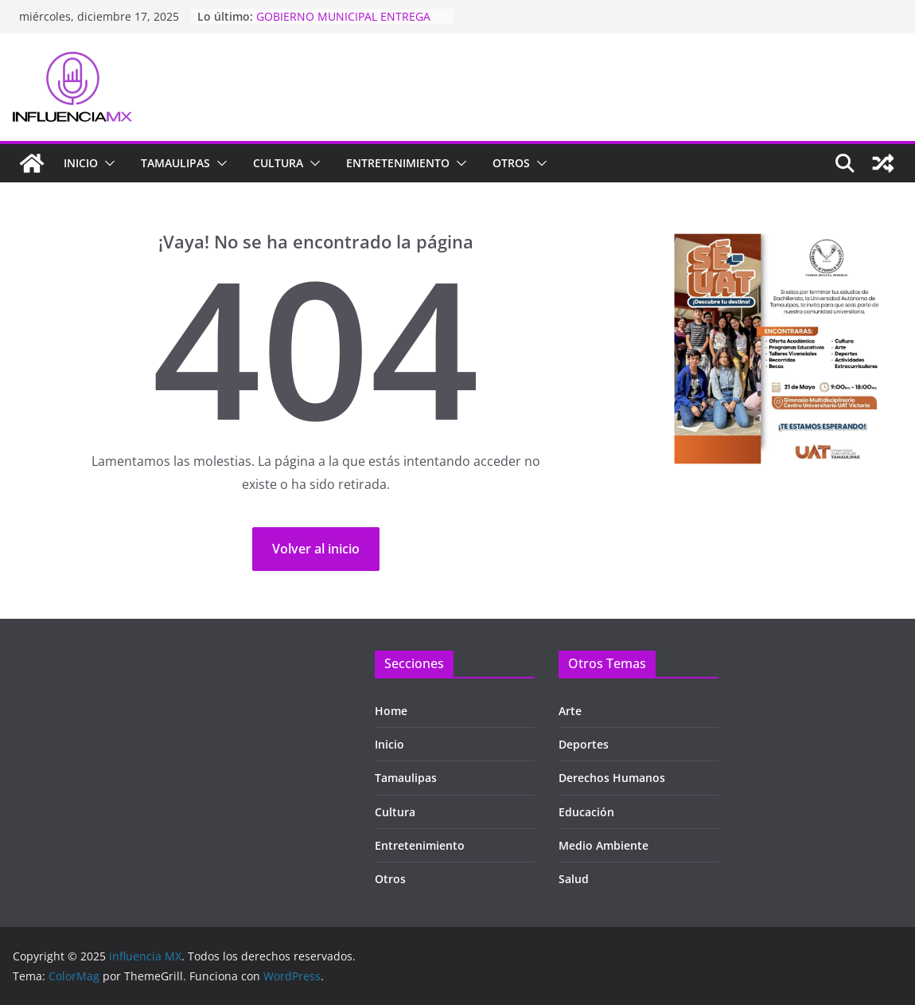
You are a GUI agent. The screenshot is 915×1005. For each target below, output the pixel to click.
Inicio (81, 162)
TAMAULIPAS (175, 162)
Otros (511, 162)
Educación (586, 811)
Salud (574, 878)
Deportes (584, 744)
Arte (570, 710)
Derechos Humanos (612, 777)
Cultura (278, 162)
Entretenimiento (398, 162)
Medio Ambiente (603, 845)
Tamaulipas (406, 777)
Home (391, 710)
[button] (106, 163)
